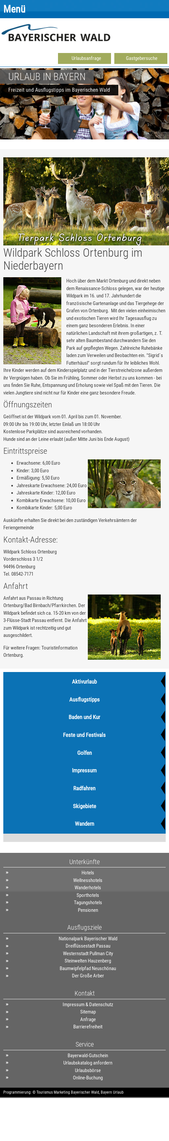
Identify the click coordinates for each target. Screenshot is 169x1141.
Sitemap (88, 1012)
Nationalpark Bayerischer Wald (88, 939)
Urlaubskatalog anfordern (87, 1063)
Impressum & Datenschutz (88, 1005)
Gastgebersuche (141, 58)
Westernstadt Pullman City (88, 954)
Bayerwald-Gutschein (88, 1056)
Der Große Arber (88, 976)
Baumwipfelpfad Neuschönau (88, 968)
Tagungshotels (88, 903)
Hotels (88, 873)
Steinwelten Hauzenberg (88, 961)
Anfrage (88, 1019)
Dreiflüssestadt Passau (88, 946)
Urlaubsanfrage (86, 58)
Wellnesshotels (87, 880)
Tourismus (44, 1092)
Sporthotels (88, 895)
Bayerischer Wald (85, 1092)
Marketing (62, 1092)
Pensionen (88, 910)
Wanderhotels (88, 888)
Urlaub (118, 1092)
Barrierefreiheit (87, 1027)
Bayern (106, 1092)
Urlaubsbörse (88, 1070)
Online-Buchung (88, 1078)
